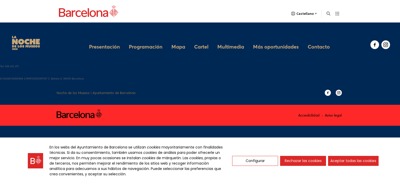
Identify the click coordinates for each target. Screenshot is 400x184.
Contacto (319, 38)
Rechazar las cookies (303, 160)
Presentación (104, 38)
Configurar (255, 160)
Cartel (201, 38)
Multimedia (230, 38)
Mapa (178, 38)
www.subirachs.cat (11, 62)
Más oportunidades (276, 38)
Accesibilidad (309, 105)
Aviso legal (333, 105)
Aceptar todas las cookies (353, 160)
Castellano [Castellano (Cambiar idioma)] (304, 14)
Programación (145, 38)
